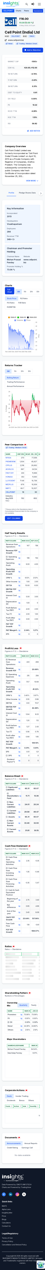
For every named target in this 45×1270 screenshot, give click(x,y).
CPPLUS (9, 465)
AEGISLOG (10, 469)
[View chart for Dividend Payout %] (19, 760)
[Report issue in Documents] (19, 1137)
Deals (9, 1096)
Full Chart (9, 290)
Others (31, 1100)
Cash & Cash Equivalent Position (12, 892)
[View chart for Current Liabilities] (19, 812)
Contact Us (6, 1226)
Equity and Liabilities (11, 788)
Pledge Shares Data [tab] (27, 193)
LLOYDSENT (10, 481)
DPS (9, 755)
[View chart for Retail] (21, 1026)
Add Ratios (33, 131)
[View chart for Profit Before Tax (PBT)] (19, 609)
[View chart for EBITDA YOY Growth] (19, 590)
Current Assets (11, 830)
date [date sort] (26, 1106)
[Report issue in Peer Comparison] (25, 444)
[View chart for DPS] (19, 755)
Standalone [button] (38, 11)
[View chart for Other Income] (19, 581)
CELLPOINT (8, 11)
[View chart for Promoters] (21, 1014)
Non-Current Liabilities (11, 804)
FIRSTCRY (10, 473)
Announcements (14, 1143)
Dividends (11, 1100)
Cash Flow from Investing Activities (11, 871)
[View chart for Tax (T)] (19, 614)
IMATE (4, 1206)
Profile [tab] (11, 193)
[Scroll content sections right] (41, 193)
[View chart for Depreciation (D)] (19, 603)
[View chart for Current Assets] (19, 830)
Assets (10, 817)
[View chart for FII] (21, 1018)
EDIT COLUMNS (13, 518)
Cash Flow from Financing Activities (11, 882)
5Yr (38, 292)
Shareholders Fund (13, 796)
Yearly (33, 1005)
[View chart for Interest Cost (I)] (19, 596)
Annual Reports (30, 1143)
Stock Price (11, 298)
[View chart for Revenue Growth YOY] (19, 669)
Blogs (4, 1219)
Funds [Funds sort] (9, 1106)
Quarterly (23, 1005)
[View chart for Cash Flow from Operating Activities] (19, 861)
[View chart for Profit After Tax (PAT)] (19, 619)
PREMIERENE (11, 462)
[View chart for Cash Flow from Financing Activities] (19, 883)
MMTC (8, 488)
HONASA (9, 477)
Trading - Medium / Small (27, 44)
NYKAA (8, 458)
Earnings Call (27, 1148)
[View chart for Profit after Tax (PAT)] (19, 737)
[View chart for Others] (21, 1030)
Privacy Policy (7, 1241)
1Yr (25, 292)
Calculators (6, 1223)
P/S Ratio (11, 303)
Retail (9, 44)
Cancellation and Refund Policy (14, 1245)
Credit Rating (12, 1148)
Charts (18, 11)
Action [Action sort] (17, 1106)
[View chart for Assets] (19, 817)
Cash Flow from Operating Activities (11, 860)
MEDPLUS (9, 484)
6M (18, 292)
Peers (26, 11)
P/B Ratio (22, 303)
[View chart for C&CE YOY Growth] (19, 918)
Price (4, 1216)
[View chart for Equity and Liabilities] (19, 788)
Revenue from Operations (11, 662)
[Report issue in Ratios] (13, 946)
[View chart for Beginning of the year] (19, 900)
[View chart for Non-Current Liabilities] (19, 804)
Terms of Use (7, 1238)
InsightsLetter (7, 1213)
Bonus (21, 1100)
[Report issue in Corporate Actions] (26, 1090)
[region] (22, 479)
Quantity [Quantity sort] (34, 1106)
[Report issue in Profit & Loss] (20, 648)
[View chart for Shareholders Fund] (20, 796)
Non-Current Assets (10, 823)
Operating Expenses (11, 558)
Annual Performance (15, 386)
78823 (31, 36)
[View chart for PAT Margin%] (19, 630)
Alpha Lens (6, 1209)
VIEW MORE (32, 181)
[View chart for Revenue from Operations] (19, 545)
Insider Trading (22, 1096)
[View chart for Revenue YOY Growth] (19, 552)
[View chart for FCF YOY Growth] (19, 931)
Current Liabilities (11, 812)
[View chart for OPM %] (19, 578)
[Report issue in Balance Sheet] (22, 776)
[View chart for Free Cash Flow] (19, 925)
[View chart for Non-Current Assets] (19, 823)
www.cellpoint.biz (14, 40)
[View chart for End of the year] (19, 912)
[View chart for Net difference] (19, 906)
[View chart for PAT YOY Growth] (19, 625)
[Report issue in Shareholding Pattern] (29, 993)
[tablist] (22, 193)
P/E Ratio (24, 298)
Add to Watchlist (33, 50)
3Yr (31, 292)
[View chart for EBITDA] (19, 585)
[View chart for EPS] (19, 634)
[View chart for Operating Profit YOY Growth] (19, 571)
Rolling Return (13, 378)
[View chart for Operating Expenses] (19, 558)
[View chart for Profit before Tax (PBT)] (19, 727)
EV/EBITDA (11, 307)
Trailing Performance (16, 382)
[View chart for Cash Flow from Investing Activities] (19, 872)
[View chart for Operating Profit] (19, 564)
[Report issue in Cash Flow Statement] (29, 846)
